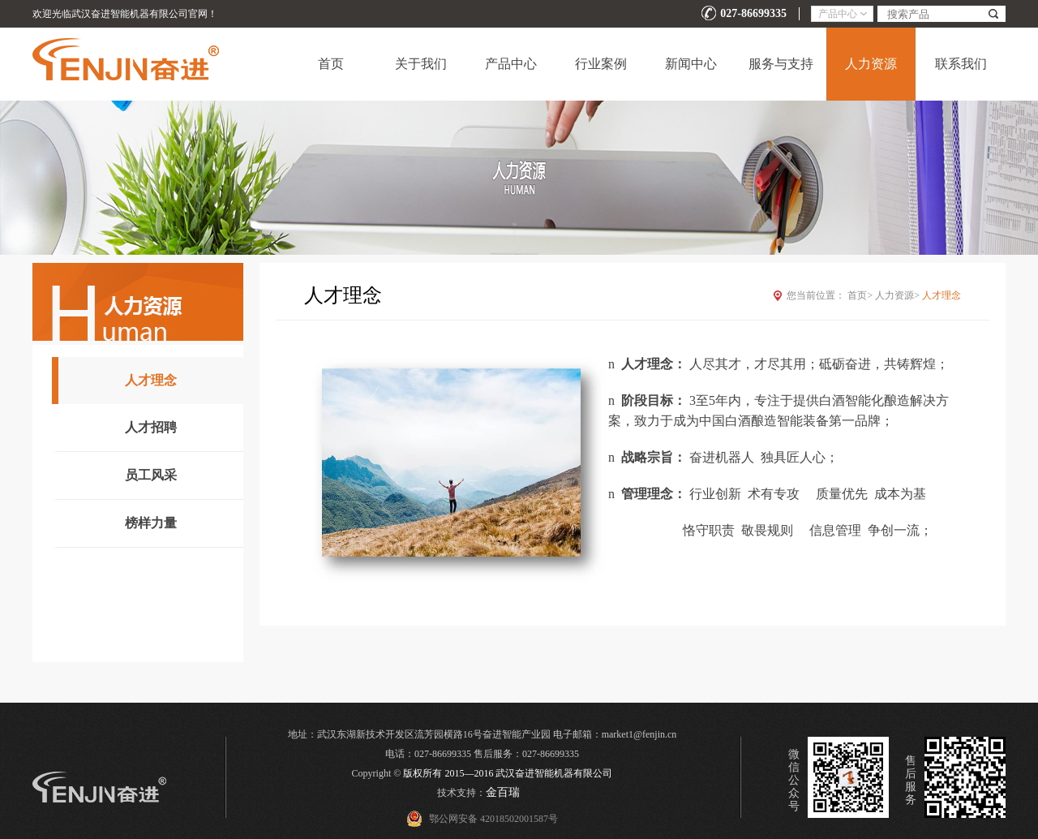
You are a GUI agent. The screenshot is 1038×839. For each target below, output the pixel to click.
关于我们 (421, 64)
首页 (331, 64)
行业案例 (601, 64)
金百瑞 (503, 792)
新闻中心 (691, 64)
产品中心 (511, 64)
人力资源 (871, 64)
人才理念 (151, 380)
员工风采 (151, 475)
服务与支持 (780, 64)
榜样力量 (151, 523)
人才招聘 (151, 427)
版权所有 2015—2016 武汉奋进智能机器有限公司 (507, 773)
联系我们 (961, 64)
